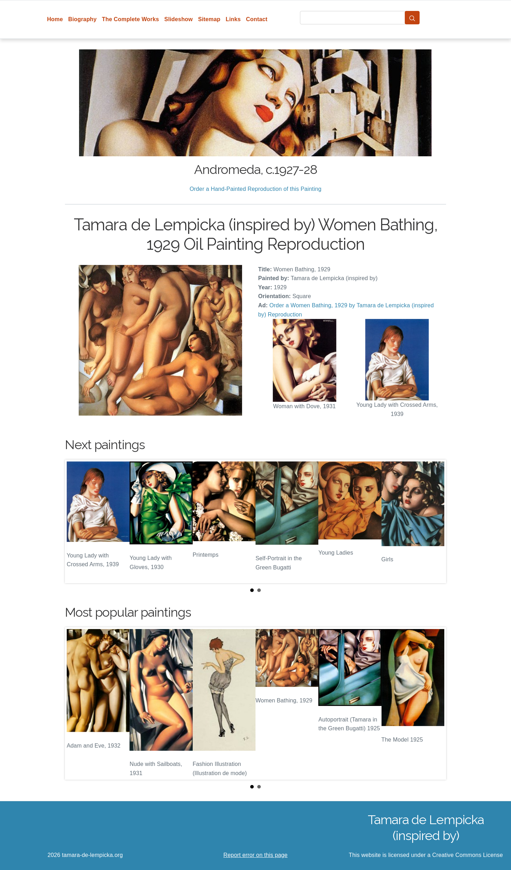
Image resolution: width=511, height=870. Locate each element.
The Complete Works (130, 19)
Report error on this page (255, 855)
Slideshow (178, 19)
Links (233, 19)
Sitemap (209, 19)
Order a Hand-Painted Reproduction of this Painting (255, 189)
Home (55, 19)
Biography (82, 19)
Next (435, 521)
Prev (76, 521)
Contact (256, 19)
